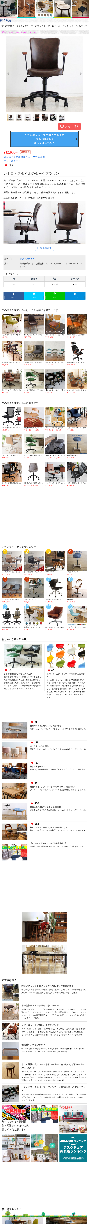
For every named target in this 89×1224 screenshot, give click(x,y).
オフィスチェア (42, 26)
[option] (44, 74)
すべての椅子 (8, 26)
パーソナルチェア (78, 26)
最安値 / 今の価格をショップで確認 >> (25, 157)
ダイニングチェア (24, 26)
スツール (56, 26)
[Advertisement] (44, 519)
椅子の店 (5, 20)
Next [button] (80, 74)
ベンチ (65, 26)
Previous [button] (8, 74)
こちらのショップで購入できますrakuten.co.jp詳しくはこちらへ (44, 138)
